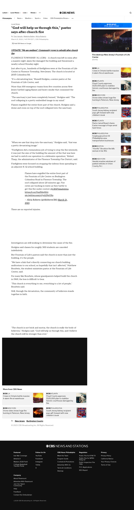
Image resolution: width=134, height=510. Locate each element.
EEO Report (83, 470)
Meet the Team (62, 456)
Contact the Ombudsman (23, 495)
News (20, 18)
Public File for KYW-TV (87, 456)
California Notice (107, 459)
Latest (5, 13)
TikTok (37, 465)
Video (45, 18)
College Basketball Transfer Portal (20, 465)
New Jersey (20, 421)
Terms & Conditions (64, 468)
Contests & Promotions (65, 462)
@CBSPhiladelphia (59, 189)
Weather (28, 18)
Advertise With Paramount (23, 481)
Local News (15, 13)
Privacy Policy (106, 456)
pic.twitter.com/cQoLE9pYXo (39, 195)
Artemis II (17, 459)
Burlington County (34, 421)
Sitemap (60, 471)
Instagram (39, 462)
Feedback (17, 492)
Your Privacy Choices (108, 462)
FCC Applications (85, 467)
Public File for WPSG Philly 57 (86, 459)
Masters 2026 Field (21, 462)
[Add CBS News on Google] (21, 43)
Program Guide (62, 459)
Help (15, 489)
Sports (38, 18)
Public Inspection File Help (87, 463)
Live (25, 13)
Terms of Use (105, 465)
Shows (34, 13)
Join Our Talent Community (19, 485)
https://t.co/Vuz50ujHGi (36, 192)
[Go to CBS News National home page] (67, 13)
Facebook (39, 459)
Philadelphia (7, 18)
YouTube (38, 456)
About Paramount (20, 478)
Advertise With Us (63, 465)
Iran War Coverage (20, 456)
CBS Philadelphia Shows (59, 18)
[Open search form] (130, 13)
